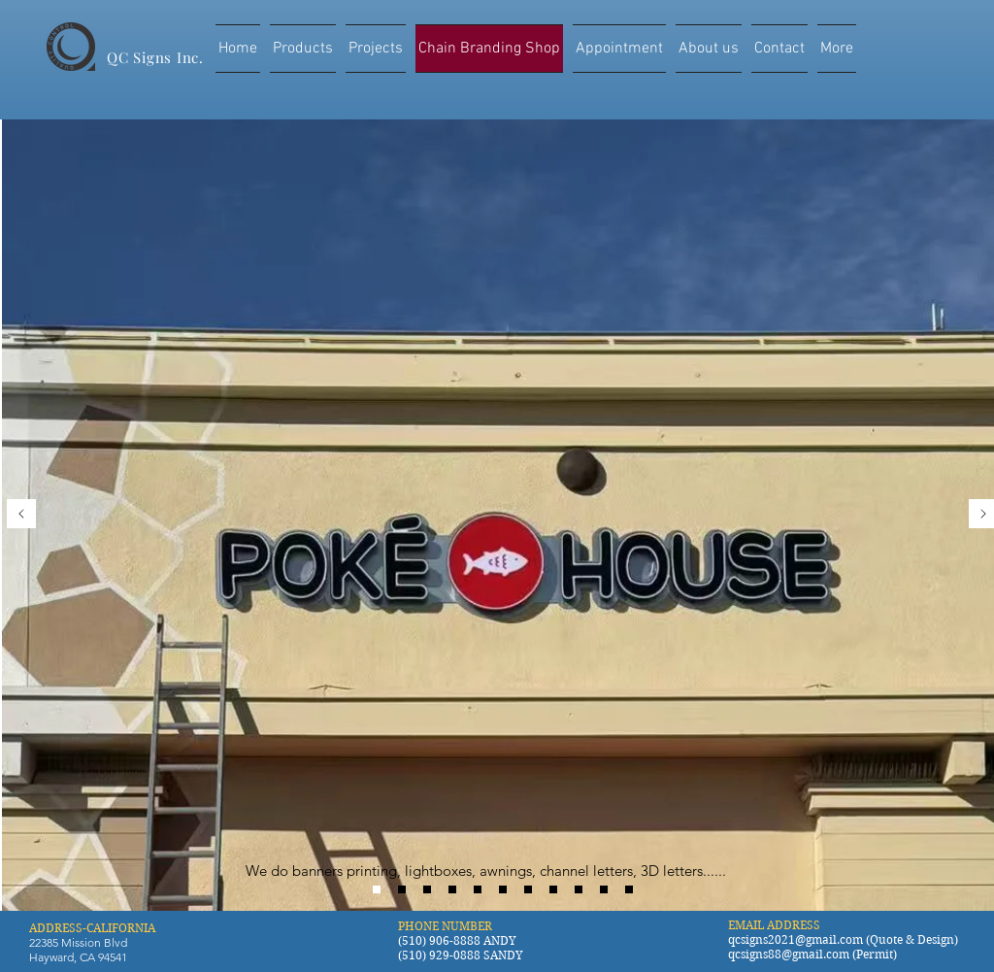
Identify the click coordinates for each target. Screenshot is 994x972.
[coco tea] (503, 889)
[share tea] (477, 889)
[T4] (452, 889)
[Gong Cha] (427, 889)
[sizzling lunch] (604, 889)
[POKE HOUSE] (377, 889)
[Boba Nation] (578, 889)
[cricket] (553, 889)
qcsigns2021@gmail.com (795, 939)
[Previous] (21, 515)
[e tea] (528, 889)
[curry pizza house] (629, 889)
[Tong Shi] (402, 889)
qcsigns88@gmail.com (788, 954)
